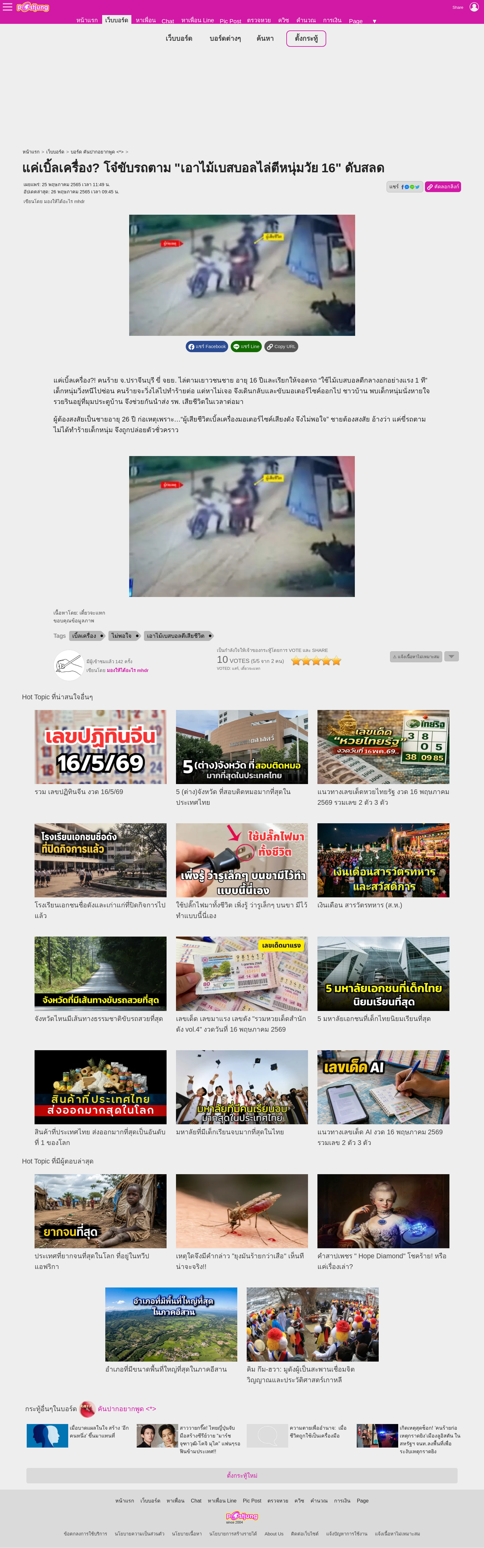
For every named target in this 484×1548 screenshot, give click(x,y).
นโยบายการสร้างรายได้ (233, 1534)
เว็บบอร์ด (116, 20)
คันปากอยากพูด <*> (117, 1409)
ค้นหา (265, 39)
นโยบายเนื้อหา (187, 1534)
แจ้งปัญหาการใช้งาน (346, 1534)
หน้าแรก (87, 20)
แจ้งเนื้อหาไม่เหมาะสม (397, 1534)
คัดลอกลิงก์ (443, 187)
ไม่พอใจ (122, 636)
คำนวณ (306, 20)
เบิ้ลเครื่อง (84, 636)
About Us (274, 1534)
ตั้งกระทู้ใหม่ (242, 1476)
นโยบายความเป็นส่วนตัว (139, 1534)
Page (356, 21)
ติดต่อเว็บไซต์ (305, 1534)
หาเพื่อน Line (197, 20)
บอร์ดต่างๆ (225, 39)
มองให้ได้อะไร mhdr (64, 201)
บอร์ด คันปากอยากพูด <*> (97, 152)
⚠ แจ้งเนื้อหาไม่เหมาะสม (416, 656)
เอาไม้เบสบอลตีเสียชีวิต (176, 636)
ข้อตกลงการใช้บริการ (85, 1534)
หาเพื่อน (146, 20)
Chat (168, 21)
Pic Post (230, 21)
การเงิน (332, 20)
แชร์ (404, 187)
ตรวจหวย (259, 20)
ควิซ (283, 20)
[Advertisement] (242, 99)
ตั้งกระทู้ (306, 39)
